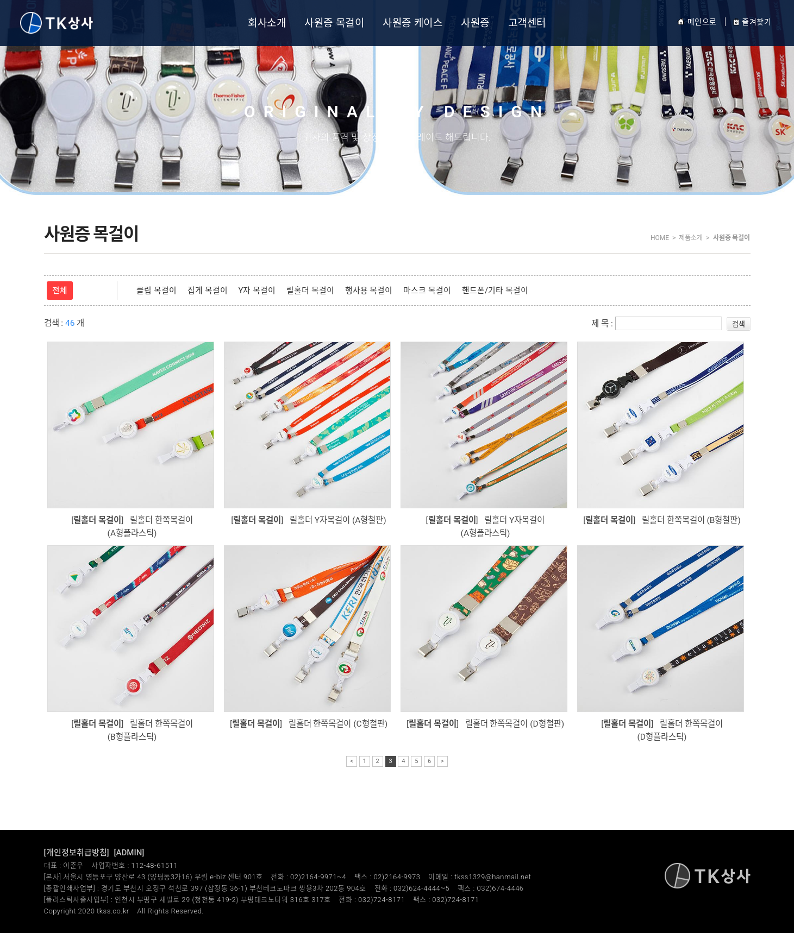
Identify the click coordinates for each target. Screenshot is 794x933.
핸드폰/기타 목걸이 (495, 290)
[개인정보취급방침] (76, 853)
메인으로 (697, 21)
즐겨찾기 (752, 21)
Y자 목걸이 (257, 290)
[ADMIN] (129, 853)
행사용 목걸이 (369, 290)
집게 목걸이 (207, 290)
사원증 (475, 23)
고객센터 (527, 23)
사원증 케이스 (412, 23)
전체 (59, 290)
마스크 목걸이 (427, 290)
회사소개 (267, 23)
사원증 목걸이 (334, 23)
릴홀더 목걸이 (310, 290)
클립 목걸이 (156, 290)
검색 (738, 324)
